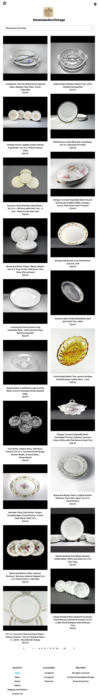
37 (64, 648)
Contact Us (17, 693)
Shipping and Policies (17, 689)
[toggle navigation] (4, 3)
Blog (17, 677)
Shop (17, 673)
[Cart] (95, 4)
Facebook (49, 673)
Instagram (49, 677)
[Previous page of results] (24, 648)
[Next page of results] (74, 648)
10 (57, 648)
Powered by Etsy (81, 681)
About (17, 681)
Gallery (17, 685)
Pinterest (49, 681)
